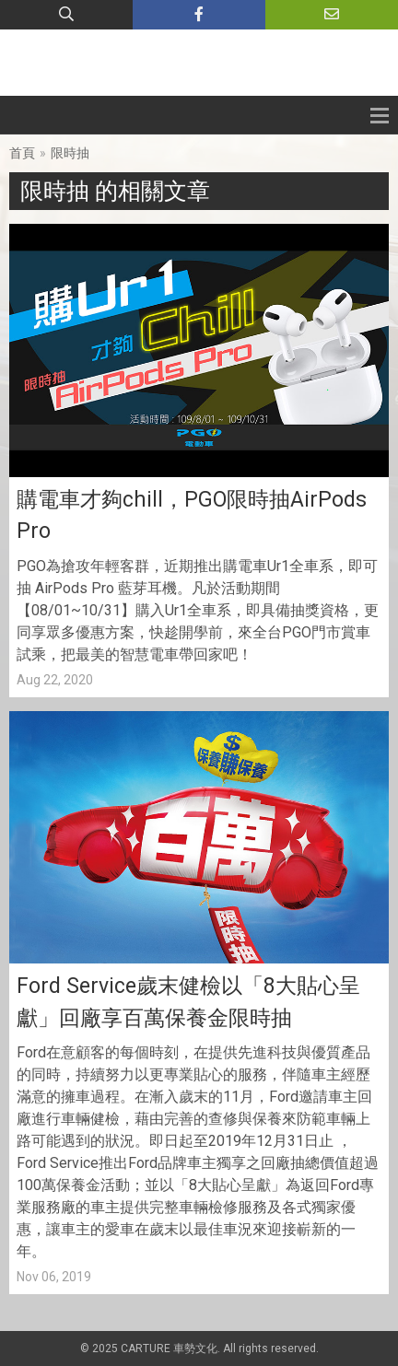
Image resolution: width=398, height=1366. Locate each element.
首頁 (22, 153)
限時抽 (70, 153)
